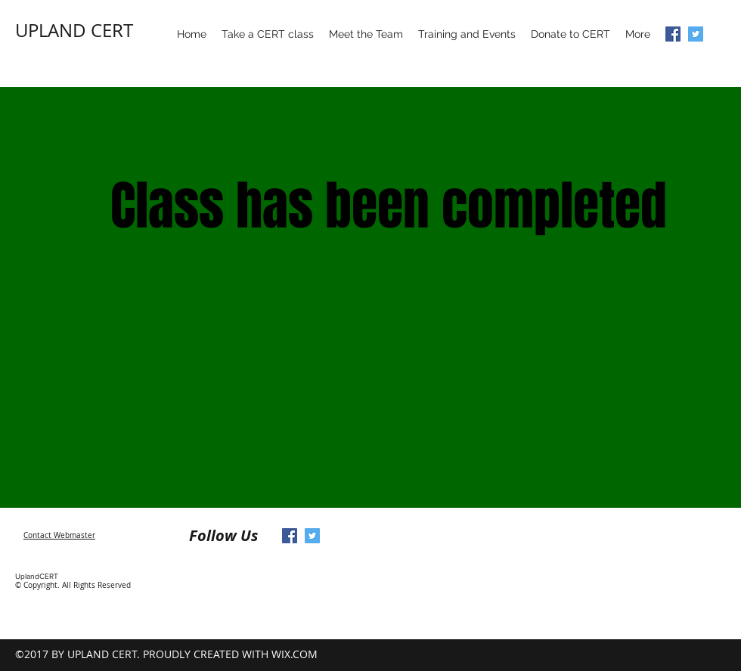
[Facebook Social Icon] (673, 34)
